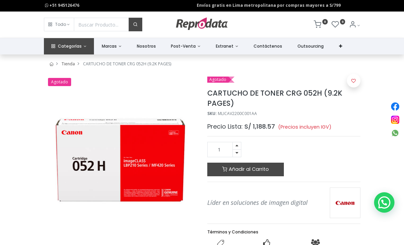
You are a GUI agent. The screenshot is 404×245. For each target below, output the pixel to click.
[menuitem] (146, 46)
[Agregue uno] (237, 145)
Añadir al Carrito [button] (245, 169)
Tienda (68, 64)
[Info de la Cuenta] (354, 25)
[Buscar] (135, 24)
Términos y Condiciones (232, 232)
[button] (59, 24)
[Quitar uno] (237, 153)
